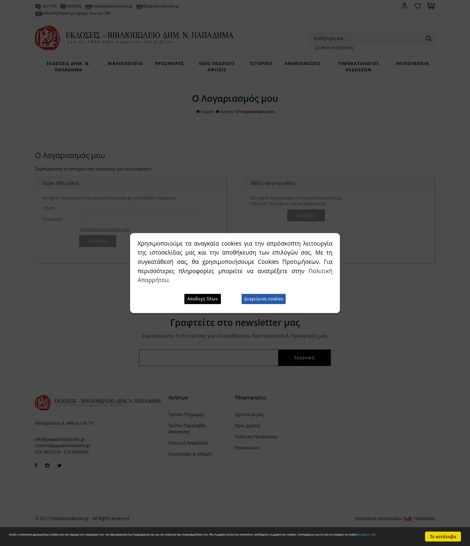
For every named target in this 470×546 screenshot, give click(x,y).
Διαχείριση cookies (264, 299)
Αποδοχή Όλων (202, 299)
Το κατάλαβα (443, 534)
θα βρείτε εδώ (197, 539)
